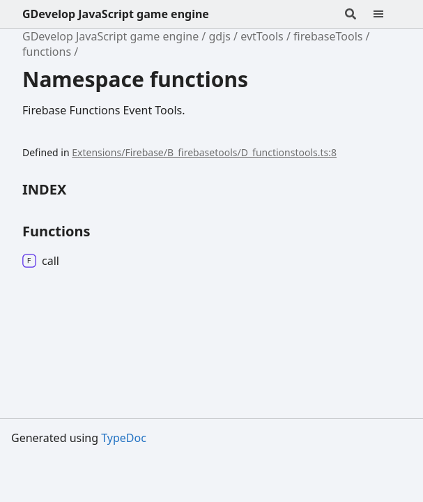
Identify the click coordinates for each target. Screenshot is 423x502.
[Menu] (387, 14)
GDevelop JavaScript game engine (115, 14)
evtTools (262, 36)
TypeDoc (123, 438)
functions (46, 51)
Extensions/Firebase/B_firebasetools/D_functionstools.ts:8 (204, 152)
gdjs (219, 36)
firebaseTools (327, 36)
